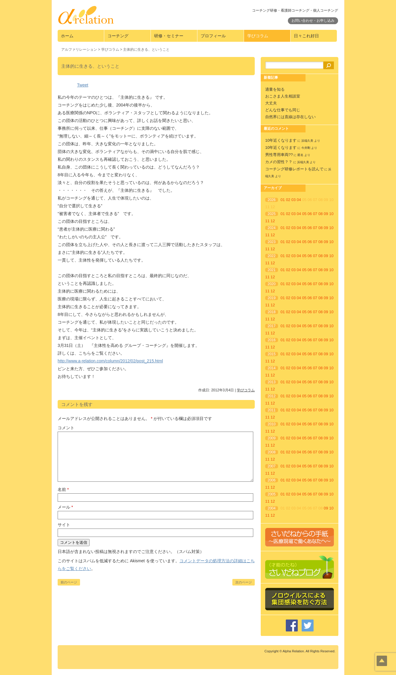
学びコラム (257, 35)
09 (326, 213)
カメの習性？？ (278, 162)
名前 (63, 489)
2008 (272, 452)
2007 (272, 466)
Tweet (82, 85)
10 (331, 213)
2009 (272, 438)
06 (310, 213)
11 (267, 221)
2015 (272, 354)
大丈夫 (271, 103)
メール (65, 507)
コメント (66, 427)
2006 (272, 480)
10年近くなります (281, 140)
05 (304, 213)
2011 (272, 410)
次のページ (243, 582)
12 (273, 221)
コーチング (118, 35)
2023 (272, 242)
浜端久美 (307, 140)
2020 (272, 284)
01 (282, 199)
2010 (272, 424)
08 (320, 213)
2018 (272, 312)
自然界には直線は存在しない (290, 117)
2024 (272, 228)
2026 (272, 200)
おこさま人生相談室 (282, 96)
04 (299, 199)
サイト (64, 524)
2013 (272, 382)
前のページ (69, 582)
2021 (272, 270)
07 (315, 213)
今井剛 (305, 147)
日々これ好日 (306, 35)
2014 (272, 368)
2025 (272, 214)
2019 (272, 298)
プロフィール (213, 35)
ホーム (67, 35)
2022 (272, 256)
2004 (272, 508)
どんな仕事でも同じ (282, 110)
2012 (272, 396)
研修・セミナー (168, 35)
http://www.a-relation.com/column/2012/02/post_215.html (110, 361)
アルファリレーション (79, 49)
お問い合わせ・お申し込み (312, 20)
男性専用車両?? (279, 154)
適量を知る (275, 89)
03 (293, 199)
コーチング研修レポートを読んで (294, 169)
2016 (272, 340)
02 (288, 199)
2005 (272, 494)
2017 (272, 326)
